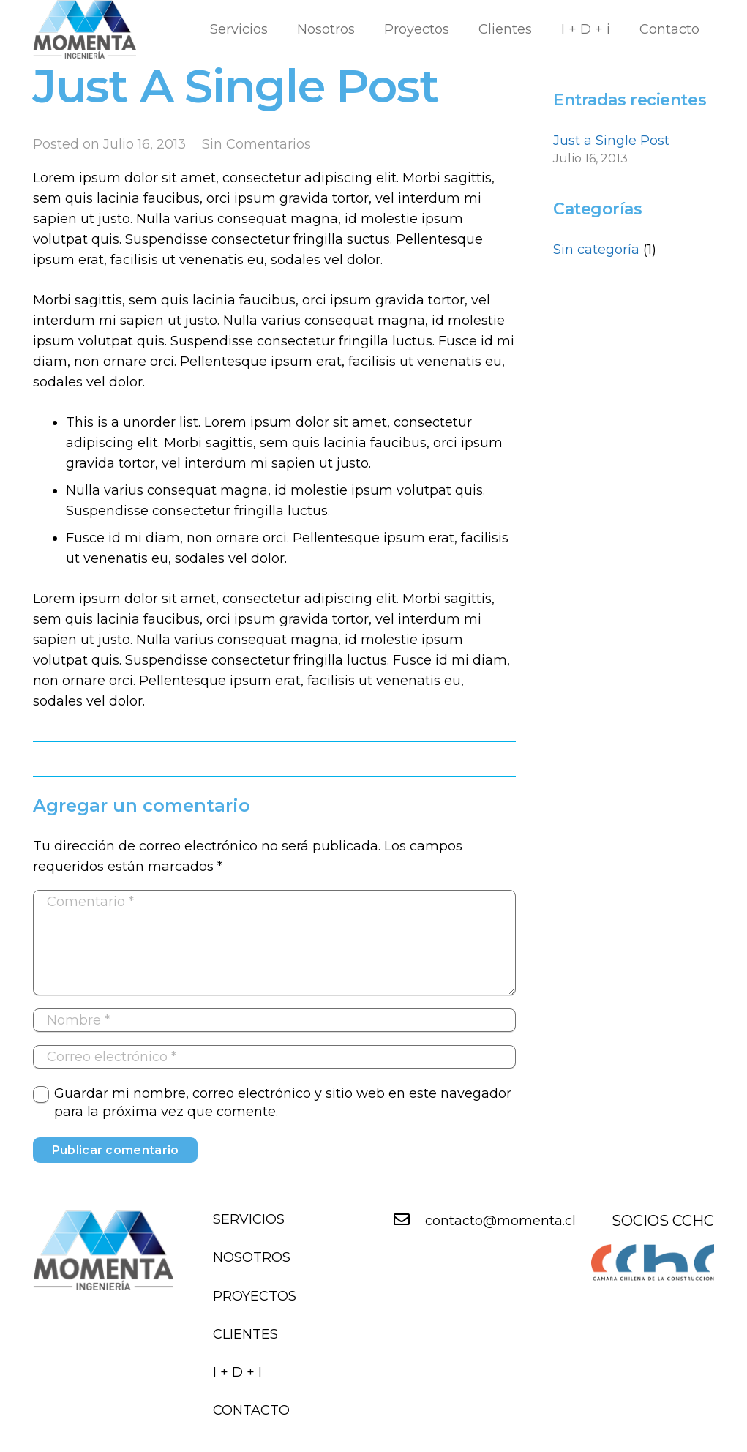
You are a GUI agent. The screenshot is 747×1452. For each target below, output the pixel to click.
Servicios (249, 1219)
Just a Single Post (611, 140)
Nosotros (251, 1257)
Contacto (251, 1410)
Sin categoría (596, 250)
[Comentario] (274, 942)
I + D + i (237, 1372)
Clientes (245, 1334)
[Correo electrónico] (274, 1057)
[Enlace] (84, 29)
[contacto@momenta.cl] (409, 1220)
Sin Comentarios (256, 144)
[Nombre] (274, 1020)
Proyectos (254, 1296)
